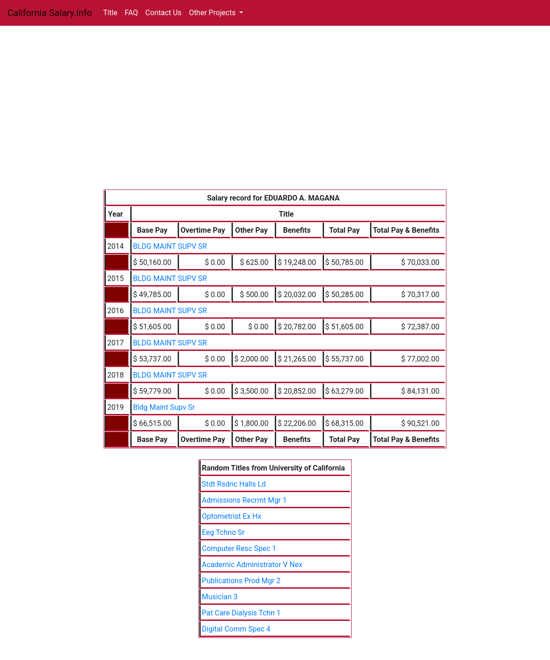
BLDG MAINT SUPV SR (170, 246)
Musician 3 (220, 596)
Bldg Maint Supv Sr (164, 407)
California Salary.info (49, 12)
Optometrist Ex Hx (231, 516)
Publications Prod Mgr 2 (241, 580)
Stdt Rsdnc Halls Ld (234, 484)
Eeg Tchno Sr (223, 532)
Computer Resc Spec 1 (239, 548)
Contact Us (163, 12)
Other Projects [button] (213, 12)
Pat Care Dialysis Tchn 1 (241, 612)
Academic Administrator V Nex (252, 564)
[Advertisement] (275, 120)
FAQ (131, 12)
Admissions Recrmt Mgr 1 (244, 500)
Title (110, 12)
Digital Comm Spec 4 (236, 629)
